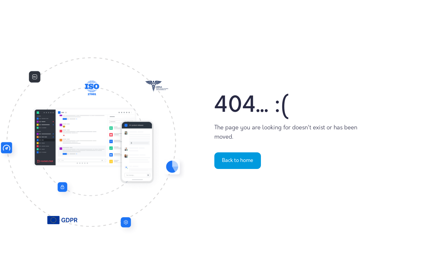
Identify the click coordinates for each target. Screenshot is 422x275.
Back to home (237, 160)
